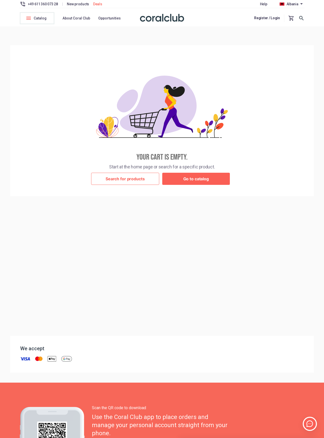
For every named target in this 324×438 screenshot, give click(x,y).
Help (263, 4)
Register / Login (267, 18)
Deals (97, 4)
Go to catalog (196, 180)
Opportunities (109, 18)
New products (78, 4)
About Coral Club (76, 18)
